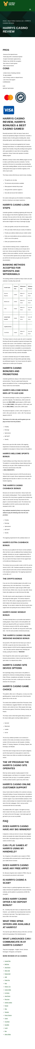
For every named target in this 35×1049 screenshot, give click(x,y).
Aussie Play (8, 961)
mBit (6, 977)
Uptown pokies (8, 1002)
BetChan (7, 964)
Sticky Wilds (8, 1034)
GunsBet (7, 1025)
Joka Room (7, 967)
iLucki (6, 1028)
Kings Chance (8, 1015)
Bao (6, 1031)
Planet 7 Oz (8, 986)
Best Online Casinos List (15, 21)
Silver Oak (7, 970)
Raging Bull (7, 974)
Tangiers (7, 1012)
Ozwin (6, 1018)
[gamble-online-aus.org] (9, 3)
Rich (6, 983)
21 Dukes (7, 993)
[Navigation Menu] (30, 9)
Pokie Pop (7, 980)
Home (5, 21)
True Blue (7, 1021)
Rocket (6, 1005)
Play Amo (7, 999)
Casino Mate (8, 990)
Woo (6, 1009)
